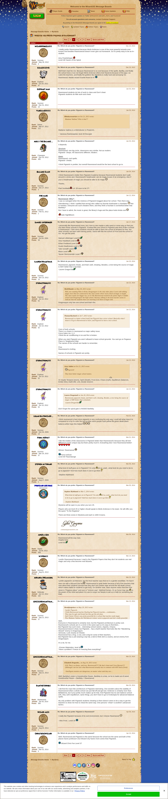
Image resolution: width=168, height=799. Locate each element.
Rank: (34, 60)
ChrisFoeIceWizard (43, 733)
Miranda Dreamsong (43, 577)
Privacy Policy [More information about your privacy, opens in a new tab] (80, 791)
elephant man (43, 89)
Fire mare (43, 196)
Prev (65, 39)
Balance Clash (43, 172)
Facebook (117, 16)
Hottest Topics (93, 27)
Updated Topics (78, 27)
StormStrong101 (43, 283)
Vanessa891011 (43, 110)
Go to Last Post (98, 39)
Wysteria (55, 32)
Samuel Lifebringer (43, 222)
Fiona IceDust (43, 437)
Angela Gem (43, 534)
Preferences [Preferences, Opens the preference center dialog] (128, 788)
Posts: (34, 64)
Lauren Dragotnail (43, 261)
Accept (128, 794)
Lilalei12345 (43, 67)
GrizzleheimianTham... (43, 601)
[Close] (164, 790)
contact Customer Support (105, 19)
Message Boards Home (40, 32)
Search (66, 27)
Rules (104, 27)
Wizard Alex (43, 712)
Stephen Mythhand (43, 464)
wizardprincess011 (43, 46)
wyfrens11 (43, 556)
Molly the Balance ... (43, 141)
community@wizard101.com (69, 529)
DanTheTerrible (43, 685)
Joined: (35, 62)
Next (88, 39)
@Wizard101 (94, 16)
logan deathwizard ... (43, 416)
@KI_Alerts (106, 16)
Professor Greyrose (43, 485)
